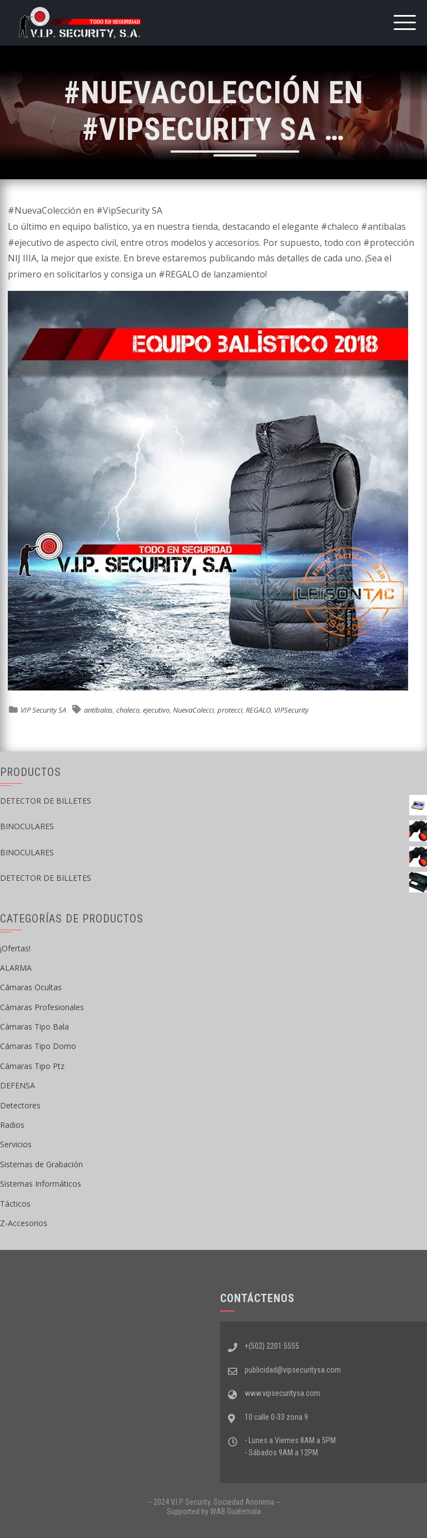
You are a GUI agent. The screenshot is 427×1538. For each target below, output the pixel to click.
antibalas (98, 710)
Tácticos (15, 1203)
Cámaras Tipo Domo (38, 1046)
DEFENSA (17, 1085)
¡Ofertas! (15, 948)
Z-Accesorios (23, 1223)
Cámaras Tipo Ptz (32, 1066)
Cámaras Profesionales (42, 1007)
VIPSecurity (291, 710)
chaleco (128, 710)
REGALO (258, 710)
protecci (229, 710)
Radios (12, 1125)
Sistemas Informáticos (40, 1183)
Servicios (16, 1144)
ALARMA (16, 967)
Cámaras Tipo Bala (34, 1026)
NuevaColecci (193, 710)
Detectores (20, 1105)
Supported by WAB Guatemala (214, 1511)
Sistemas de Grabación (41, 1164)
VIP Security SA (43, 710)
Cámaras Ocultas (31, 987)
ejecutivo (156, 710)
